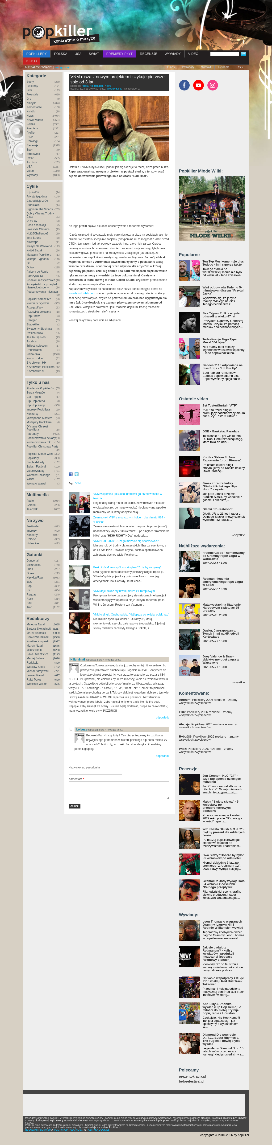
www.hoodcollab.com (82, 293)
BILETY (32, 61)
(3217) (57, 628)
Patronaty (188, 67)
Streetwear (33, 154)
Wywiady (32, 175)
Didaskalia (33, 205)
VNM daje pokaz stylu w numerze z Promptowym (124, 591)
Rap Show (33, 316)
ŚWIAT (94, 54)
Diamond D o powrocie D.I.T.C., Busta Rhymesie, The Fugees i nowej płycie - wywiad (222, 1039)
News (30, 115)
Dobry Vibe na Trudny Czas (40, 215)
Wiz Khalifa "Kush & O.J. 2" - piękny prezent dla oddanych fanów (224, 832)
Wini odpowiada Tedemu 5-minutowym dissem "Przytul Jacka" (223, 290)
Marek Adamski (36, 633)
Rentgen (32, 320)
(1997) (57, 641)
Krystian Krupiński (38, 641)
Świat (30, 158)
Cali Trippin (34, 396)
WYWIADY (173, 54)
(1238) (57, 649)
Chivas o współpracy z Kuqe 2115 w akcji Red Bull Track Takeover (223, 981)
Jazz (30, 581)
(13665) (56, 624)
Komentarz (76, 779)
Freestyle (32, 94)
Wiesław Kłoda (36, 667)
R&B (30, 590)
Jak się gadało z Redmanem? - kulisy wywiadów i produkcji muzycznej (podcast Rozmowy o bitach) (218, 953)
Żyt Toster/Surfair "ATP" (220, 405)
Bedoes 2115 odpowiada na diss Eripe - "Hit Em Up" (223, 366)
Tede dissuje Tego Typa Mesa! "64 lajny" (220, 340)
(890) (57, 662)
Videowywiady (36, 470)
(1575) (57, 645)
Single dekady (35, 462)
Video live (33, 543)
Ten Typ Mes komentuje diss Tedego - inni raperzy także (223, 263)
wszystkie (238, 535)
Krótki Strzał (34, 250)
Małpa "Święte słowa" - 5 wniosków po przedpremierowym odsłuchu (221, 806)
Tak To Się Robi (36, 337)
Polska (31, 124)
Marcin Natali (35, 645)
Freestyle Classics (38, 229)
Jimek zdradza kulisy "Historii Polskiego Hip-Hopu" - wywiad (220, 486)
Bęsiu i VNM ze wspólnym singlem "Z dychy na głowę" (127, 567)
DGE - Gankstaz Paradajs (221, 431)
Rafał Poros (34, 679)
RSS (240, 67)
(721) (57, 671)
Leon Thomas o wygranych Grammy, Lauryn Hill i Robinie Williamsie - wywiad (223, 924)
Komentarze (34, 107)
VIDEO (193, 54)
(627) (57, 675)
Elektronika (34, 564)
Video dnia (33, 354)
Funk (30, 569)
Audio (30, 500)
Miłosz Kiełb (34, 650)
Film (29, 90)
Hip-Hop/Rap (35, 577)
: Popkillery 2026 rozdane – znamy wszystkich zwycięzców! (208, 701)
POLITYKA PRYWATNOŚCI (68, 1130)
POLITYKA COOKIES (98, 1130)
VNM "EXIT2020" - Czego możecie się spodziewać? (126, 541)
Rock (30, 598)
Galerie (31, 505)
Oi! (28, 263)
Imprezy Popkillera (38, 409)
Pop (29, 586)
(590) (57, 679)
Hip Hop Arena (36, 401)
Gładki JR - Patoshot (218, 509)
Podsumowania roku (39, 442)
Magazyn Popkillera (39, 254)
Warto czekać (35, 358)
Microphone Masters (39, 418)
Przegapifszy (35, 307)
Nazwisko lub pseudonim (84, 767)
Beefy (30, 81)
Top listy (32, 162)
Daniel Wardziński (38, 637)
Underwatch (34, 350)
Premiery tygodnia (38, 303)
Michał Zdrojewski (38, 671)
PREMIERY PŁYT (119, 54)
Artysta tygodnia (37, 196)
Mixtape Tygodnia (38, 259)
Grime (30, 573)
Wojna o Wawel (36, 483)
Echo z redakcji (36, 225)
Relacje (31, 539)
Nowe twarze (35, 120)
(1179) (57, 654)
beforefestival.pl (191, 1081)
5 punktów (33, 192)
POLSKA (60, 54)
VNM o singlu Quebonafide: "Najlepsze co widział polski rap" (131, 614)
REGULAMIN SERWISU (38, 1130)
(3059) (57, 633)
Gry (29, 98)
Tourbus (32, 341)
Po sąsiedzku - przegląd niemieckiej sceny (42, 286)
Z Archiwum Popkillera (41, 367)
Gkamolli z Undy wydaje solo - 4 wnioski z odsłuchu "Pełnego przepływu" (224, 884)
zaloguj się (61, 67)
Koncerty (32, 535)
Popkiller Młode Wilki (40, 454)
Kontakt (206, 67)
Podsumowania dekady (41, 438)
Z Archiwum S (35, 371)
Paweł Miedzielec (38, 654)
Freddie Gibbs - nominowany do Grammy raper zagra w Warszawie (224, 556)
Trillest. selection (37, 345)
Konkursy (32, 413)
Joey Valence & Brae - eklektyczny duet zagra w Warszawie (221, 659)
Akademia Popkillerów (40, 388)
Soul (29, 603)
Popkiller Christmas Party (43, 446)
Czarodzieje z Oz (37, 200)
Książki (31, 111)
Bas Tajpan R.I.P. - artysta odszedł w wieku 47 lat (221, 315)
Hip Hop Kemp (36, 405)
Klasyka (32, 103)
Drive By (32, 220)
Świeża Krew (35, 333)
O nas (171, 67)
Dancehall (33, 560)
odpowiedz (162, 717)
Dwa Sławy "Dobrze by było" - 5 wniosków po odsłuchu (223, 856)
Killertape (32, 242)
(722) (57, 666)
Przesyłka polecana (39, 311)
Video (30, 170)
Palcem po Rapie (37, 271)
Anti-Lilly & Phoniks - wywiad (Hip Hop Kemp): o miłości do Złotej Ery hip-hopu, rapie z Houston (222, 1008)
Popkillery (33, 458)
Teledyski (32, 509)
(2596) (57, 637)
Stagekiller (33, 324)
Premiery (32, 128)
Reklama (223, 67)
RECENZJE (148, 54)
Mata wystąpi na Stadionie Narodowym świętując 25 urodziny (222, 607)
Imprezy (32, 530)
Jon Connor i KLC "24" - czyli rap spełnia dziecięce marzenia (222, 779)
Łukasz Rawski (36, 675)
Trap (29, 607)
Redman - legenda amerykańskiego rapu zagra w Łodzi (223, 582)
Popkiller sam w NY (39, 299)
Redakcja (32, 662)
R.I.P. (30, 137)
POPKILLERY (36, 54)
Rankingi (32, 141)
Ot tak (30, 267)
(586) (57, 683)
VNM (77, 483)
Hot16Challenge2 (38, 233)
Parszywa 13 (35, 276)
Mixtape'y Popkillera (39, 422)
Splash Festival (36, 466)
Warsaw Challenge (38, 475)
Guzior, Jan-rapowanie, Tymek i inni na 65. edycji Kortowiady (221, 633)
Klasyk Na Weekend (39, 246)
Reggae (32, 594)
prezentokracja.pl (192, 1076)
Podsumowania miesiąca (42, 291)
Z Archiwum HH (36, 362)
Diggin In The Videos (40, 209)
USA (78, 54)
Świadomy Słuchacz (39, 328)
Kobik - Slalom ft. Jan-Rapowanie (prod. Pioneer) (222, 459)
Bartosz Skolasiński (39, 628)
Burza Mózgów (36, 392)
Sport (30, 149)
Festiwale (33, 526)
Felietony (32, 86)
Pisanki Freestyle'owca (41, 280)
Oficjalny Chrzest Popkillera (37, 428)
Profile (31, 132)
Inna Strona (34, 237)
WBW (30, 479)
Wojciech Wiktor (37, 683)
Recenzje (32, 145)
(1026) (57, 658)
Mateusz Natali (36, 624)
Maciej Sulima (35, 658)
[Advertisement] (136, 13)
